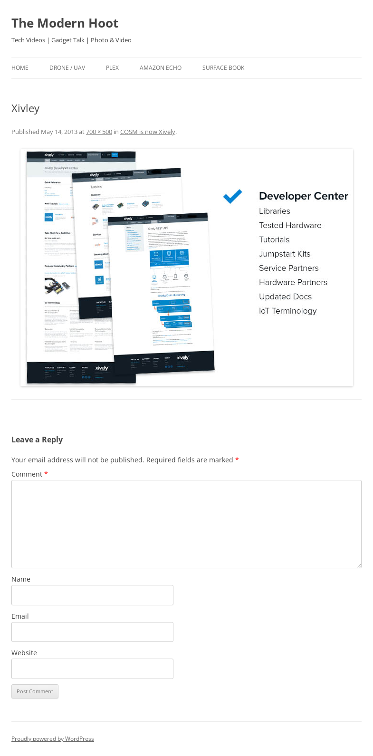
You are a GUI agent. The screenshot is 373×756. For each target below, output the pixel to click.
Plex (112, 68)
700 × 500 (99, 131)
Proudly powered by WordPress (52, 739)
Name (20, 579)
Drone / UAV (67, 68)
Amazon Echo (161, 68)
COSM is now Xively (147, 131)
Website (24, 652)
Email (20, 616)
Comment (29, 473)
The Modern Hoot (64, 22)
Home (20, 68)
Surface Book (223, 68)
